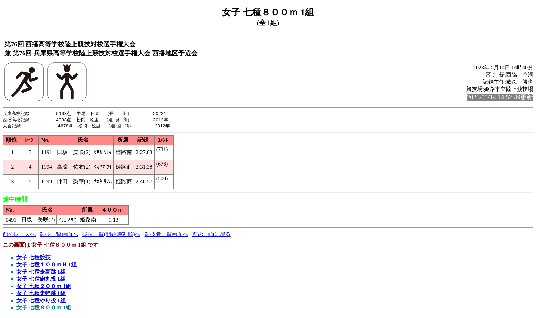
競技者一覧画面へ (166, 235)
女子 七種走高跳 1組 (41, 273)
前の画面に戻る (211, 235)
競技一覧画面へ (59, 235)
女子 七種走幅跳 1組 (41, 294)
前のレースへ (19, 235)
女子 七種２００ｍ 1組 (43, 287)
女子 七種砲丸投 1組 (41, 280)
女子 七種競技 (33, 258)
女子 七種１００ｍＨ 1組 (46, 265)
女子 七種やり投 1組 (41, 301)
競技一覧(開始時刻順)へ (111, 235)
